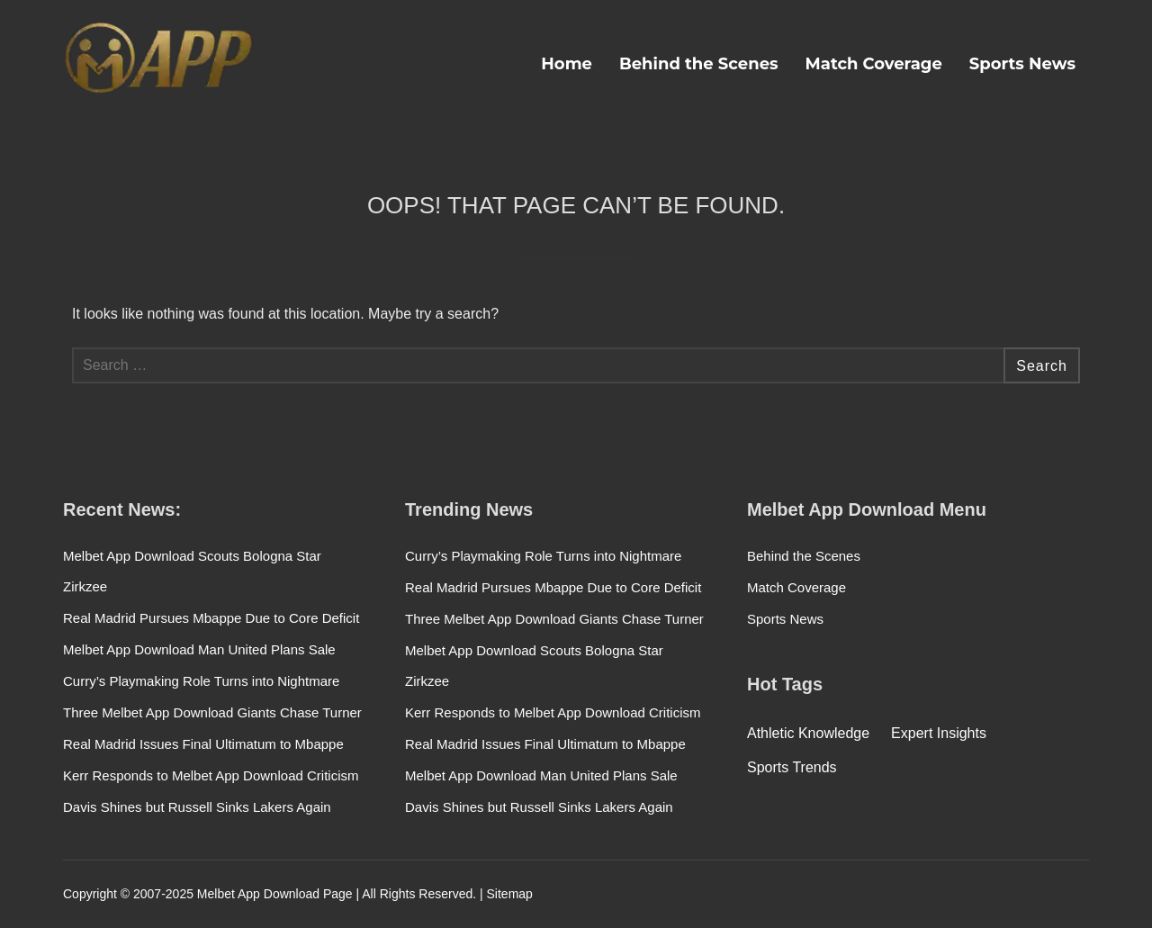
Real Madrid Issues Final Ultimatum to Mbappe (203, 744)
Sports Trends (792, 767)
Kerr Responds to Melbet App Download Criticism (210, 775)
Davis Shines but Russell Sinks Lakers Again (197, 807)
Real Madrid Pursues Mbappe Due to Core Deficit (211, 618)
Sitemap (510, 894)
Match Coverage (874, 64)
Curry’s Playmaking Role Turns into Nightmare (201, 681)
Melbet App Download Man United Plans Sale (199, 649)
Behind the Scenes (698, 64)
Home (566, 64)
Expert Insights (938, 733)
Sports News (1022, 64)
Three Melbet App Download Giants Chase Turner (212, 712)
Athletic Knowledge (808, 733)
